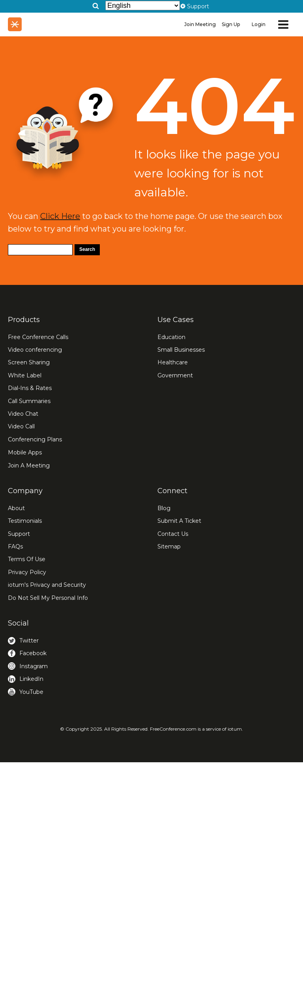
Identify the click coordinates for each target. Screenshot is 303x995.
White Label (24, 375)
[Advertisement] (151, 847)
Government (175, 375)
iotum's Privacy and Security (47, 584)
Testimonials (25, 520)
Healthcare (172, 362)
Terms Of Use (26, 559)
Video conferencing (35, 349)
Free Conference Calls (38, 337)
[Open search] (95, 5)
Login (259, 24)
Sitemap (169, 546)
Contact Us (172, 533)
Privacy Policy (27, 572)
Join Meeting (200, 24)
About (16, 508)
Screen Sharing (29, 362)
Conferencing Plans (35, 439)
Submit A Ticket (179, 520)
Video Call (21, 426)
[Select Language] (142, 5)
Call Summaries (29, 401)
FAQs (15, 546)
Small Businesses (181, 349)
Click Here (60, 216)
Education (171, 337)
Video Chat (23, 413)
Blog (163, 508)
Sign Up (231, 24)
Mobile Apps (25, 452)
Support (19, 533)
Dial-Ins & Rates (30, 388)
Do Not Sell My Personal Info (48, 597)
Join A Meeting (29, 465)
